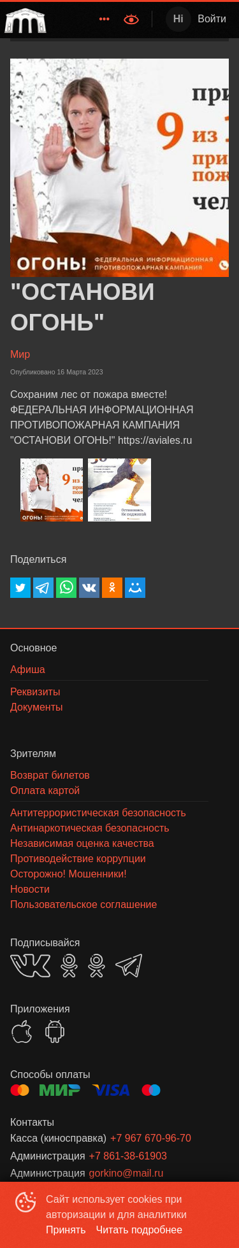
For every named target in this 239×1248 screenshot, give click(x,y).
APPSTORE (21, 1031)
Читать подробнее (139, 1229)
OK (69, 965)
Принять (66, 1229)
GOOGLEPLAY (54, 1031)
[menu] (83, 19)
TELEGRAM (128, 965)
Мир (20, 354)
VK (30, 965)
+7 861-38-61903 (128, 1156)
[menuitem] (104, 19)
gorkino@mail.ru (126, 1173)
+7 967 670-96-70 (150, 1138)
